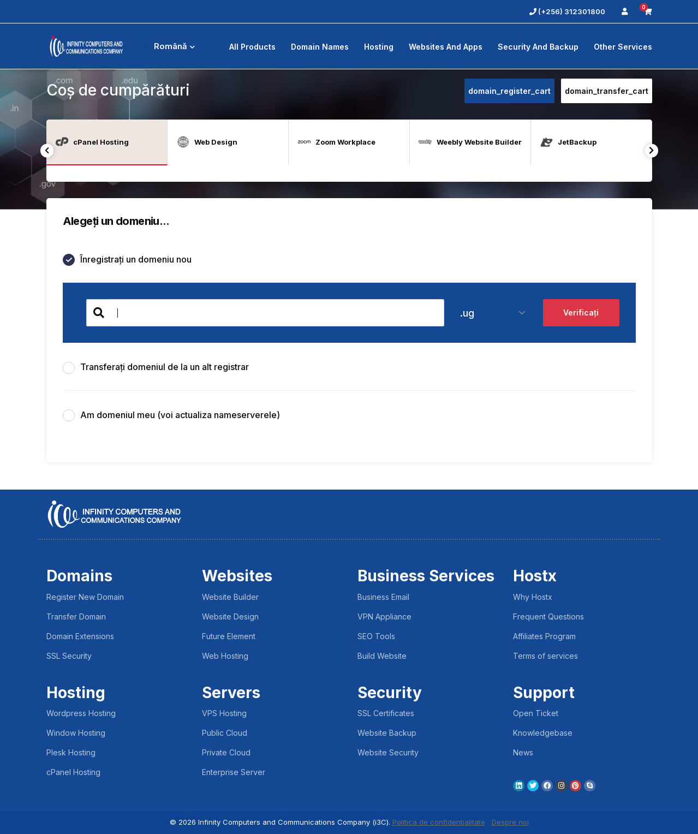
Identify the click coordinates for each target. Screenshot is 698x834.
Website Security (388, 752)
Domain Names (320, 46)
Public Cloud (224, 732)
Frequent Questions (548, 616)
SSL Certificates (385, 713)
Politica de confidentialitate (438, 822)
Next (652, 150)
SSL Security (69, 655)
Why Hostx (532, 596)
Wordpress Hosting (81, 713)
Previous (47, 150)
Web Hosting (225, 655)
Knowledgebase (542, 732)
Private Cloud (226, 752)
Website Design (230, 616)
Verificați (581, 313)
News (523, 752)
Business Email (383, 596)
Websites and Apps (445, 46)
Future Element (228, 636)
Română (169, 46)
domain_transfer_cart (606, 91)
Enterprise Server (233, 772)
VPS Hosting (224, 713)
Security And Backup (538, 46)
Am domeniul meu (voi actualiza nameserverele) (171, 415)
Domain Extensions (80, 636)
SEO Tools (376, 636)
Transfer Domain (76, 616)
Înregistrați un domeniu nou (127, 260)
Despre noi (510, 822)
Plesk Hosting (71, 752)
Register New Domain (85, 596)
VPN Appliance (384, 616)
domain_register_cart (509, 91)
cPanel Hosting (73, 772)
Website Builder (230, 596)
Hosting (378, 46)
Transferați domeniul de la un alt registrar (156, 367)
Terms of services (545, 655)
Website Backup (386, 732)
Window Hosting (75, 732)
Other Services (623, 46)
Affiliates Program (544, 636)
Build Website (382, 655)
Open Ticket (535, 713)
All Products (252, 46)
